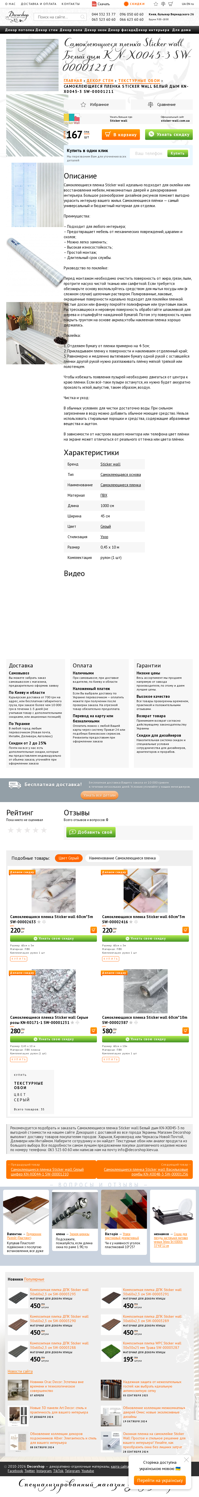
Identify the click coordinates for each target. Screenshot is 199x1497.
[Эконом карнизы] (75, 1210)
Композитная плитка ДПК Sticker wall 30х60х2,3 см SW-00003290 (59, 1318)
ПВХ (104, 495)
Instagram (44, 1470)
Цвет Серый (69, 858)
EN (188, 4)
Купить (178, 153)
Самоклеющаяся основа (121, 474)
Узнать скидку (169, 134)
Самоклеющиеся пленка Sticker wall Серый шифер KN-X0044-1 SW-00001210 (47, 1172)
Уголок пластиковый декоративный (122, 1236)
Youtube (87, 1470)
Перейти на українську (160, 1480)
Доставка (21, 665)
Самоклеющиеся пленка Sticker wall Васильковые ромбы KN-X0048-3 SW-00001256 (146, 1172)
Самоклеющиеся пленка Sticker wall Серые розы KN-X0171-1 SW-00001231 (49, 1020)
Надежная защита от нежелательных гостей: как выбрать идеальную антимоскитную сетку (152, 1386)
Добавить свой (90, 832)
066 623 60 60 (132, 19)
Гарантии (149, 665)
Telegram (72, 1470)
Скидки (134, 3)
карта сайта (120, 1466)
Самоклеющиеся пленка (121, 484)
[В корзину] (93, 930)
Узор (104, 536)
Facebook (15, 1470)
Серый (106, 526)
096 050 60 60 (132, 14)
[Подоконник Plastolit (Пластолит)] (26, 1210)
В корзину (121, 134)
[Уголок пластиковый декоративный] (124, 1210)
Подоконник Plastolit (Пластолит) (24, 1236)
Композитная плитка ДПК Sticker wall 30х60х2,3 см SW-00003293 (59, 1291)
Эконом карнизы (79, 1234)
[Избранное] (156, 4)
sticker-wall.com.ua (175, 120)
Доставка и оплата (38, 4)
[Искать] (83, 17)
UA (184, 4)
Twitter (29, 1470)
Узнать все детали (99, 795)
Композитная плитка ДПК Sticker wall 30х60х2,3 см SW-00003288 (59, 1345)
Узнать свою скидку (56, 938)
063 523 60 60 (104, 19)
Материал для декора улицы (51, 1298)
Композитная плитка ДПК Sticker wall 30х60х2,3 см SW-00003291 (152, 1291)
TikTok (58, 1470)
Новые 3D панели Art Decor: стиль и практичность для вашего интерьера (59, 1409)
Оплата (82, 665)
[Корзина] (170, 4)
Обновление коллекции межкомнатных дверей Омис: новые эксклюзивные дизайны (154, 1412)
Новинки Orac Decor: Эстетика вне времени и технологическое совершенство (57, 1386)
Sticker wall (118, 120)
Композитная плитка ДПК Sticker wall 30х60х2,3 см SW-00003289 (152, 1318)
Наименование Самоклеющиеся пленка (122, 858)
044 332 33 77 (104, 14)
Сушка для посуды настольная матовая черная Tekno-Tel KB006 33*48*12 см (171, 1240)
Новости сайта (20, 1371)
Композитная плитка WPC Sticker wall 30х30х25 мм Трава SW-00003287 (152, 1345)
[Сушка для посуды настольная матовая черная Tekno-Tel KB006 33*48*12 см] (173, 1210)
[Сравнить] (163, 4)
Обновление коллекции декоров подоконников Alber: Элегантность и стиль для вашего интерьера (63, 1438)
